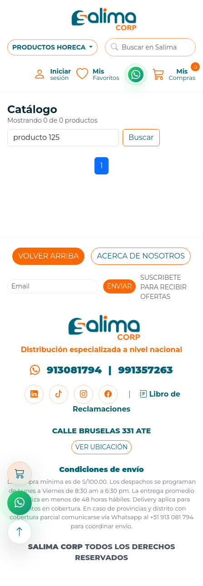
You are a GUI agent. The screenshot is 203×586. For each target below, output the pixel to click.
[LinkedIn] (34, 394)
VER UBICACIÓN (101, 447)
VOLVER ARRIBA (48, 256)
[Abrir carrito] (19, 474)
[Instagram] (83, 394)
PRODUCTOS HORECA (49, 47)
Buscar (141, 137)
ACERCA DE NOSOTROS (140, 256)
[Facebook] (108, 394)
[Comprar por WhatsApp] (136, 74)
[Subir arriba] (19, 532)
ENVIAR (119, 286)
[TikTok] (58, 394)
